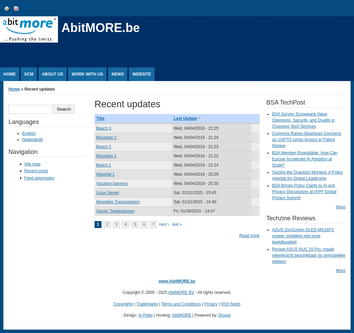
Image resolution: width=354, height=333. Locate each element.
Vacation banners (112, 183)
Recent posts (36, 171)
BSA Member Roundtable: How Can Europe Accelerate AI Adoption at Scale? (304, 159)
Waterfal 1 (105, 174)
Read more (249, 235)
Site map (32, 164)
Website (141, 74)
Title (100, 118)
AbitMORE (181, 315)
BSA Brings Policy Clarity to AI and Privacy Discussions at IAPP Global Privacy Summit (304, 191)
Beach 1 (103, 165)
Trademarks (147, 304)
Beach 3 (103, 128)
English (28, 133)
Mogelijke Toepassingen (118, 202)
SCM (28, 74)
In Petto (145, 315)
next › (164, 224)
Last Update (188, 118)
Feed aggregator (39, 178)
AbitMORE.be (100, 28)
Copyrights (123, 304)
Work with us (87, 74)
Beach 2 (103, 146)
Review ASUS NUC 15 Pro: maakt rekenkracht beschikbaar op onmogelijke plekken (308, 255)
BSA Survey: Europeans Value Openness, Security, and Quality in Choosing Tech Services (303, 120)
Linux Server (107, 192)
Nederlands (32, 139)
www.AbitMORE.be (177, 281)
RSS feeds (230, 304)
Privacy (211, 304)
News (118, 74)
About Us (52, 74)
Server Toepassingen (115, 211)
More (340, 207)
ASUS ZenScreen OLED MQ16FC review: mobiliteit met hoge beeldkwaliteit (303, 235)
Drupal (225, 315)
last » (177, 224)
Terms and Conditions (181, 304)
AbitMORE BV (181, 292)
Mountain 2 (106, 137)
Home (9, 74)
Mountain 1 (106, 156)
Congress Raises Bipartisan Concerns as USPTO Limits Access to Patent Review (306, 139)
